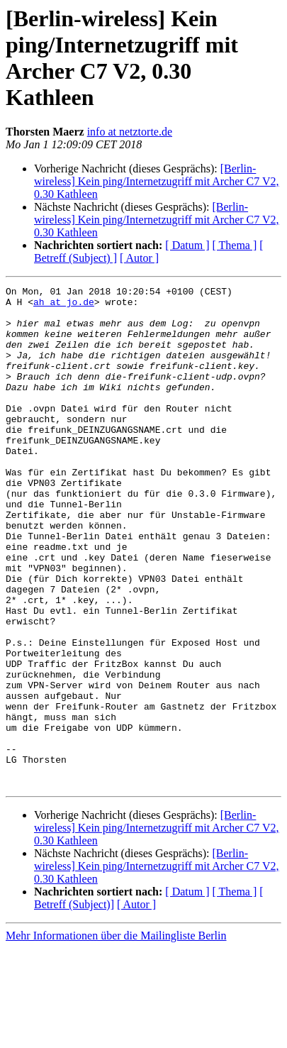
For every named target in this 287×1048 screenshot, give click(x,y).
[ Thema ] (235, 245)
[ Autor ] (139, 258)
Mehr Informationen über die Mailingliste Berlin (116, 1036)
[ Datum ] (187, 245)
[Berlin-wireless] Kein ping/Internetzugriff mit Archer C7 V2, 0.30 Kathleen (156, 181)
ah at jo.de (63, 305)
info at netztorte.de (129, 132)
